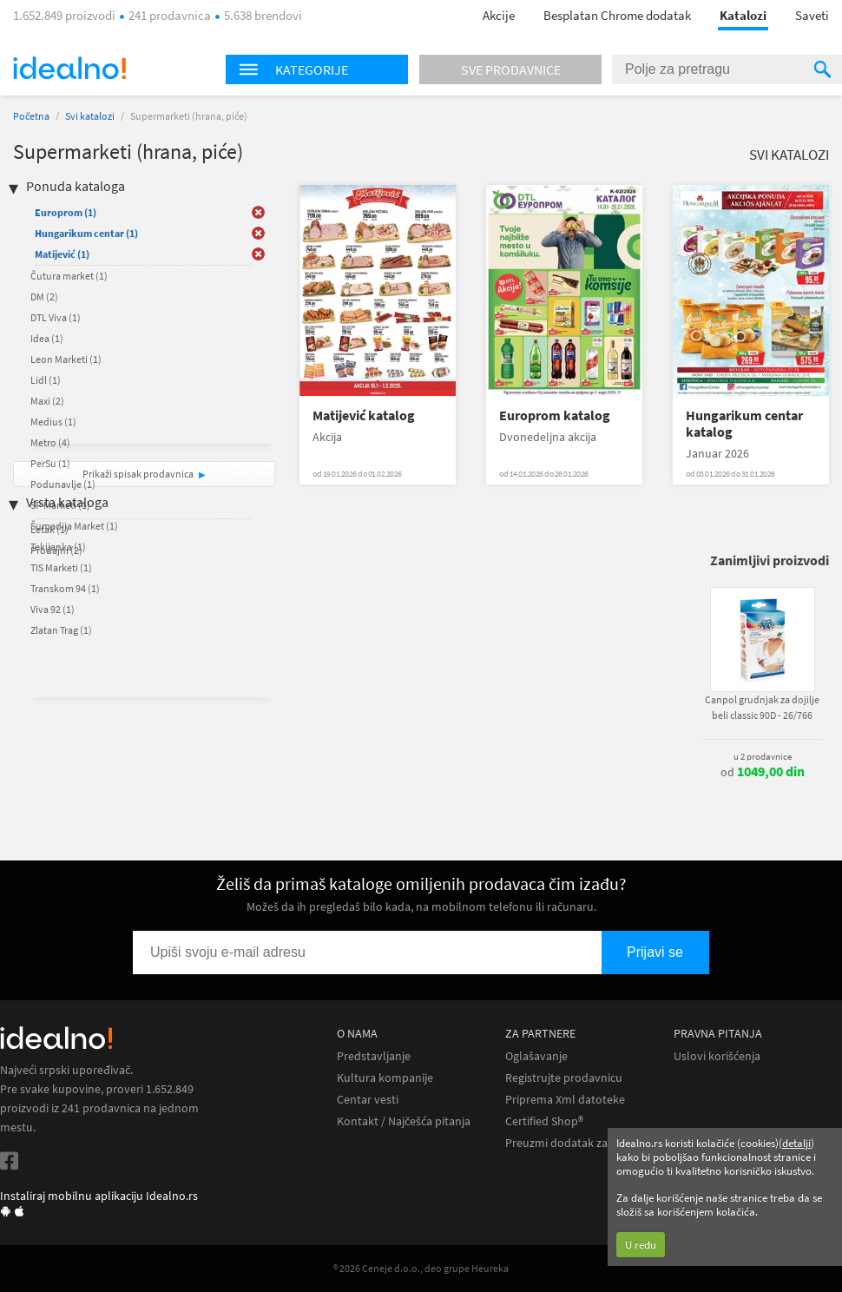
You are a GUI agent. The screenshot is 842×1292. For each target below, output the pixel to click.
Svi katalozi (90, 115)
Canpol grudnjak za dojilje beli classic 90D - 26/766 (762, 707)
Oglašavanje (536, 1056)
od (762, 772)
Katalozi (743, 15)
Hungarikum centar (86, 233)
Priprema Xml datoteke (565, 1099)
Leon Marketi (66, 359)
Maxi (47, 400)
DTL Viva (55, 317)
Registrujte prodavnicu (563, 1078)
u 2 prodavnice (762, 756)
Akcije (499, 15)
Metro (50, 442)
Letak (49, 529)
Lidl (45, 379)
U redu (640, 1244)
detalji (796, 1143)
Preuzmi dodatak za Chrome (578, 1143)
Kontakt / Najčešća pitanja (403, 1121)
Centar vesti (367, 1099)
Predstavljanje (374, 1056)
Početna (31, 115)
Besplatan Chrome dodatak (617, 15)
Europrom (65, 212)
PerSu (50, 463)
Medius (53, 421)
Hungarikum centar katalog (744, 423)
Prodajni (56, 550)
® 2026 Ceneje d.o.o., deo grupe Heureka (421, 1268)
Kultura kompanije (385, 1078)
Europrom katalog (554, 415)
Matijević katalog (363, 415)
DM (44, 296)
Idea (46, 338)
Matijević (62, 253)
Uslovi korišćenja (717, 1056)
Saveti (812, 15)
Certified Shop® (544, 1121)
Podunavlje (62, 484)
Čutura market (69, 275)
